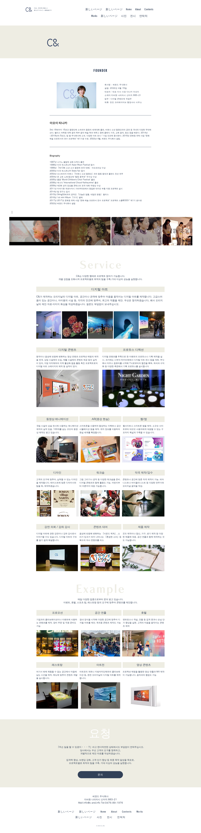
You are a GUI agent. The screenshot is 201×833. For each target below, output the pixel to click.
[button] (13, 212)
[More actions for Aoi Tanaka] (13, 212)
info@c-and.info (92, 803)
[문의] (100, 774)
